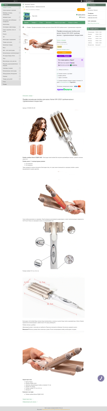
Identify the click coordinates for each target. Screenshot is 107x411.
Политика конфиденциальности (62, 409)
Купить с (64, 56)
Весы (4, 47)
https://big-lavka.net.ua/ (93, 23)
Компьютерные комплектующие (11, 53)
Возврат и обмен (73, 22)
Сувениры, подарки (8, 68)
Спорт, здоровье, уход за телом (9, 30)
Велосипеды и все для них (9, 61)
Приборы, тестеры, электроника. (7, 13)
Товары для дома (7, 42)
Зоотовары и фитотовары (9, 27)
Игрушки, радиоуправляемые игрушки (10, 64)
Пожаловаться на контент (48, 409)
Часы (4, 58)
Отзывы (5, 84)
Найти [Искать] (81, 9)
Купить (64, 52)
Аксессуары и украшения (9, 39)
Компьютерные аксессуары (10, 71)
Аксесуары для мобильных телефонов (9, 20)
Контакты (48, 22)
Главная (26, 22)
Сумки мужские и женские (9, 10)
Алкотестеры (6, 24)
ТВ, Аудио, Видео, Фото (9, 55)
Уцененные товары (8, 45)
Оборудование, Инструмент (10, 73)
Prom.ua (61, 408)
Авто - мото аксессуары (9, 50)
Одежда (5, 76)
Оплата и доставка (60, 22)
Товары (34, 22)
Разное (4, 34)
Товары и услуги (7, 7)
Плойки (29, 27)
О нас (4, 81)
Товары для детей (7, 79)
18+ (4, 36)
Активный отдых (7, 17)
